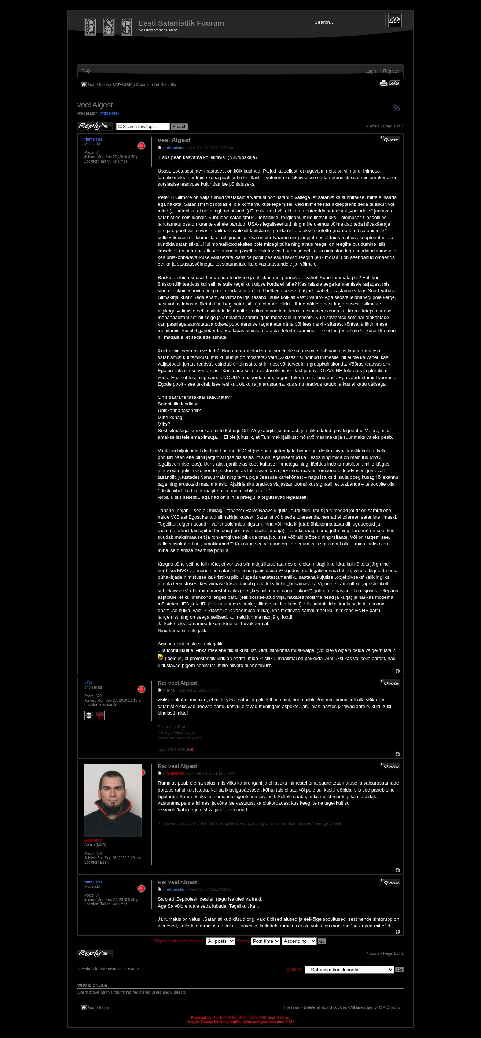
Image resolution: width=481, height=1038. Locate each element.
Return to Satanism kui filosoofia (111, 968)
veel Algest (95, 105)
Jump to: (294, 969)
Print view (383, 83)
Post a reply (95, 126)
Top (398, 671)
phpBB (217, 1018)
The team (291, 1007)
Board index (98, 84)
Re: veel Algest (177, 683)
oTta (171, 690)
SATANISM (123, 84)
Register (391, 71)
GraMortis (175, 773)
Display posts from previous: (194, 941)
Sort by (258, 941)
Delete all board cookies (325, 1007)
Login (370, 71)
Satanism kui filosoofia (156, 84)
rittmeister (110, 113)
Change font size (394, 83)
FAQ (85, 71)
